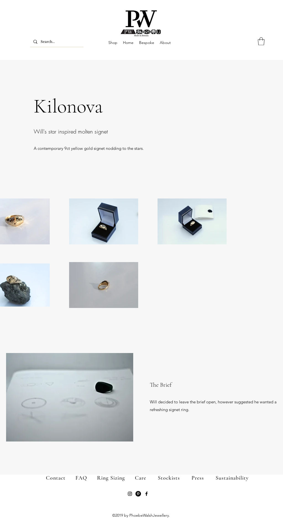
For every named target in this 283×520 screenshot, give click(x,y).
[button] (261, 41)
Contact (55, 478)
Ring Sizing (106, 478)
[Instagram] (130, 494)
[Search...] (56, 42)
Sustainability (232, 478)
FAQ (81, 478)
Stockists (169, 478)
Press (192, 478)
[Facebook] (146, 494)
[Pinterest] (138, 494)
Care (140, 478)
